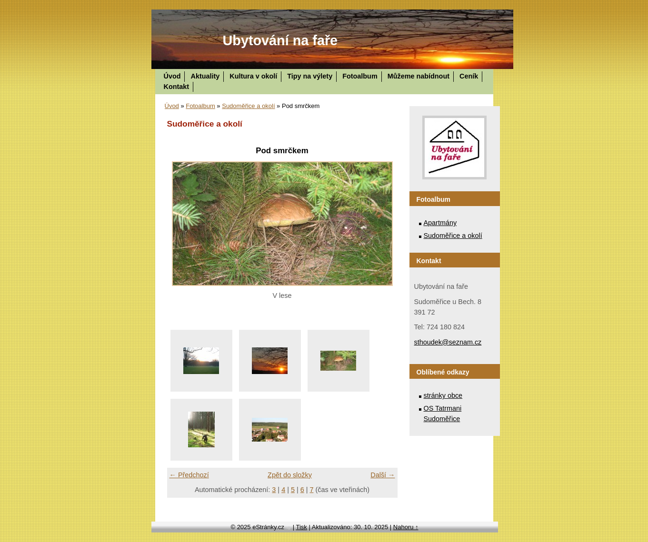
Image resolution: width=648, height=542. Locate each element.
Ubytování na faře (280, 40)
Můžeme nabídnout (418, 76)
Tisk (301, 527)
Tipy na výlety (309, 76)
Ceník (468, 76)
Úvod (172, 76)
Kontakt (176, 86)
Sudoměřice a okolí (248, 105)
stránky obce (443, 395)
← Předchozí (189, 475)
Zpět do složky (290, 475)
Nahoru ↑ (406, 527)
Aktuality (204, 76)
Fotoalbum (360, 76)
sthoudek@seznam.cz (448, 342)
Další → (382, 475)
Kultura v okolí (253, 76)
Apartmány (440, 223)
